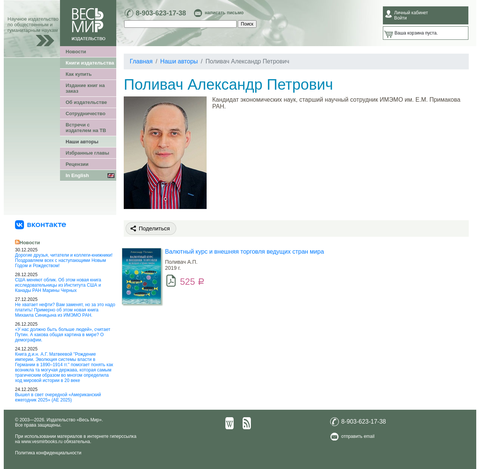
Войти (400, 18)
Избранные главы (87, 153)
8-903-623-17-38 (161, 13)
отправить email (358, 436)
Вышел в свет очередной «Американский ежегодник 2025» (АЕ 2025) (58, 397)
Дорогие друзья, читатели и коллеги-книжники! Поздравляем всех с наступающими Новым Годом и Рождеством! (63, 260)
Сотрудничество (85, 113)
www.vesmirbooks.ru (42, 441)
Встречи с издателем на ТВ (86, 127)
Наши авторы (82, 141)
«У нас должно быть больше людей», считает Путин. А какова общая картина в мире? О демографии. (62, 335)
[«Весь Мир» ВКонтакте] (40, 224)
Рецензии (77, 164)
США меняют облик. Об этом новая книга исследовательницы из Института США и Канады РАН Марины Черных (58, 285)
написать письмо (224, 12)
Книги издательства (90, 63)
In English (77, 175)
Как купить (79, 74)
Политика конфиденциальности (48, 452)
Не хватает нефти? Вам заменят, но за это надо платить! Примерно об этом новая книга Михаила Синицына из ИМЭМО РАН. (65, 310)
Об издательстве (86, 102)
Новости (76, 51)
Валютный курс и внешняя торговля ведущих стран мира (244, 251)
